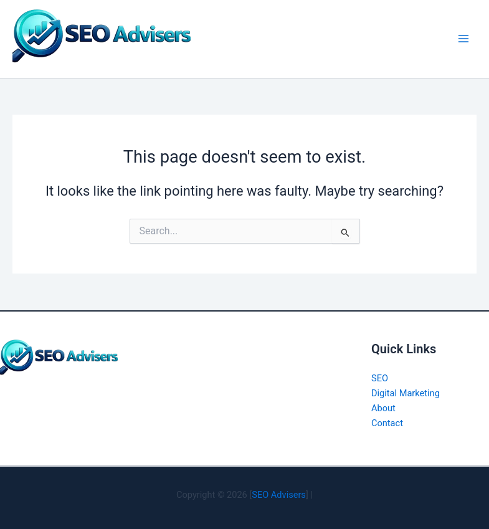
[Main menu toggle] (463, 39)
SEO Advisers (279, 494)
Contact (387, 423)
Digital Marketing (405, 393)
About (383, 408)
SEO (379, 378)
